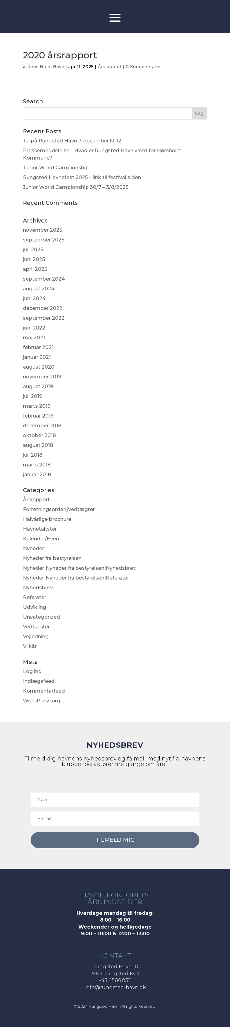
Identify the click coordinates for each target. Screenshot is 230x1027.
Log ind (32, 671)
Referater (34, 597)
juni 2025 (34, 259)
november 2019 (42, 377)
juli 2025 (33, 249)
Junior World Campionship (56, 168)
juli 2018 (33, 455)
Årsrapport (110, 66)
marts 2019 (36, 406)
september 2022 (44, 318)
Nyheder (33, 548)
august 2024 (38, 289)
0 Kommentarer (143, 66)
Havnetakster (40, 529)
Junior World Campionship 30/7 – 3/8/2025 (75, 187)
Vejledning (36, 636)
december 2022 (42, 308)
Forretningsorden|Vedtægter (59, 509)
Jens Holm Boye (46, 66)
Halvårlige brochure (47, 519)
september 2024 (44, 279)
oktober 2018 (39, 435)
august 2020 (38, 367)
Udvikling (34, 607)
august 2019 (38, 386)
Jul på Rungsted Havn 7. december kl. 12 (72, 141)
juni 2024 (34, 298)
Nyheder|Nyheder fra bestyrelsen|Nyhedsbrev (79, 568)
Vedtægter (36, 627)
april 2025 (35, 269)
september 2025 (43, 240)
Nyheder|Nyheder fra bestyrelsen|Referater (76, 578)
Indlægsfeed (38, 681)
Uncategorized (41, 617)
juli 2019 (32, 396)
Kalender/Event (42, 539)
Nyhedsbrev (38, 588)
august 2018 (38, 445)
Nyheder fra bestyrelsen (52, 558)
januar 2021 (37, 357)
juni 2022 (34, 328)
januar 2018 (37, 474)
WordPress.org (41, 701)
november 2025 (42, 230)
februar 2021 (38, 347)
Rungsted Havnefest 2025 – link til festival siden (82, 177)
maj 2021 (34, 337)
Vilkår (30, 646)
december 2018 (42, 426)
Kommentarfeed (44, 691)
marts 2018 (37, 465)
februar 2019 (38, 416)
